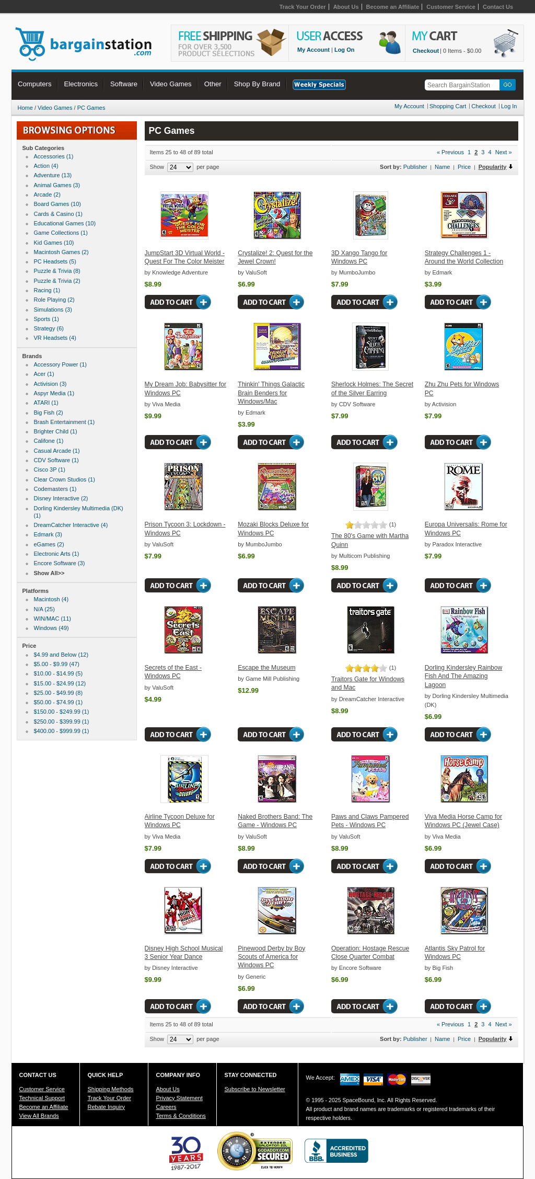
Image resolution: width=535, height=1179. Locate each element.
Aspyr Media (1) (54, 393)
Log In (509, 106)
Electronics (81, 84)
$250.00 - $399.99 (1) (61, 721)
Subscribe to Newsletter (255, 1089)
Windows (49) (51, 628)
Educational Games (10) (65, 223)
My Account (313, 50)
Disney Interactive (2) (61, 498)
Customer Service (450, 7)
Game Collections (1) (61, 233)
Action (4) (46, 166)
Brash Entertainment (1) (64, 422)
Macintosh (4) (51, 599)
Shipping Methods (111, 1089)
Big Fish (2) (48, 412)
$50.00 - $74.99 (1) (58, 702)
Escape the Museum (266, 667)
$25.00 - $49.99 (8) (58, 693)
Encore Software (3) (59, 563)
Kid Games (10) (54, 242)
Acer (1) (44, 374)
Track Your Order (303, 7)
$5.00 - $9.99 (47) (56, 664)
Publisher (415, 167)
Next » (503, 152)
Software (123, 84)
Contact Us (498, 7)
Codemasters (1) (55, 489)
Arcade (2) (47, 194)
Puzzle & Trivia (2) (57, 281)
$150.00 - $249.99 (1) (61, 711)
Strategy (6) (49, 328)
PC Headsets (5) (55, 261)
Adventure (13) (53, 175)
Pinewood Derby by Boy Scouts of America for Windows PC (271, 957)
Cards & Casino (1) (58, 214)
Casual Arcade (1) (57, 451)
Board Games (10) (57, 204)
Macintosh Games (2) (61, 252)
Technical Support (42, 1098)
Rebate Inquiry (106, 1107)
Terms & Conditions (181, 1116)
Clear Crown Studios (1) (64, 479)
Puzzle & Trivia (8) (57, 271)
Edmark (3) (48, 534)
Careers (166, 1107)
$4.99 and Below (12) (61, 654)
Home (25, 108)
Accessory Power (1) (60, 364)
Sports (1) (46, 319)
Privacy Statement (179, 1098)
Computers (35, 84)
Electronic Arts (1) (56, 554)
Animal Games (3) (57, 185)
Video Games (171, 84)
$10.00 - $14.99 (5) (58, 673)
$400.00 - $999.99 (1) (61, 731)
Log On (344, 50)
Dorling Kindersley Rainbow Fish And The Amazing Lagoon (464, 676)
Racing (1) (47, 290)
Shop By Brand (257, 84)
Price (464, 167)
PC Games (91, 108)
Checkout (426, 51)
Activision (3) (50, 384)
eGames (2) (49, 544)
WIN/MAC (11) (53, 618)
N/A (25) (44, 609)
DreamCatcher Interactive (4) (71, 525)
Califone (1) (49, 441)
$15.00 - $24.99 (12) (60, 683)
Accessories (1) (54, 156)
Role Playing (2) (54, 299)
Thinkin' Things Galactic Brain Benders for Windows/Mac (271, 393)
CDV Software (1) (56, 460)
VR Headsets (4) (55, 338)
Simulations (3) (53, 309)
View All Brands (39, 1116)
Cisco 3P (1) (49, 469)
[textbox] (464, 84)
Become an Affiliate (393, 7)
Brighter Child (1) (55, 431)
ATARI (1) (46, 402)
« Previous (450, 152)
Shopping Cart (447, 106)
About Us (346, 7)
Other (213, 84)
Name (442, 167)
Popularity (493, 167)
